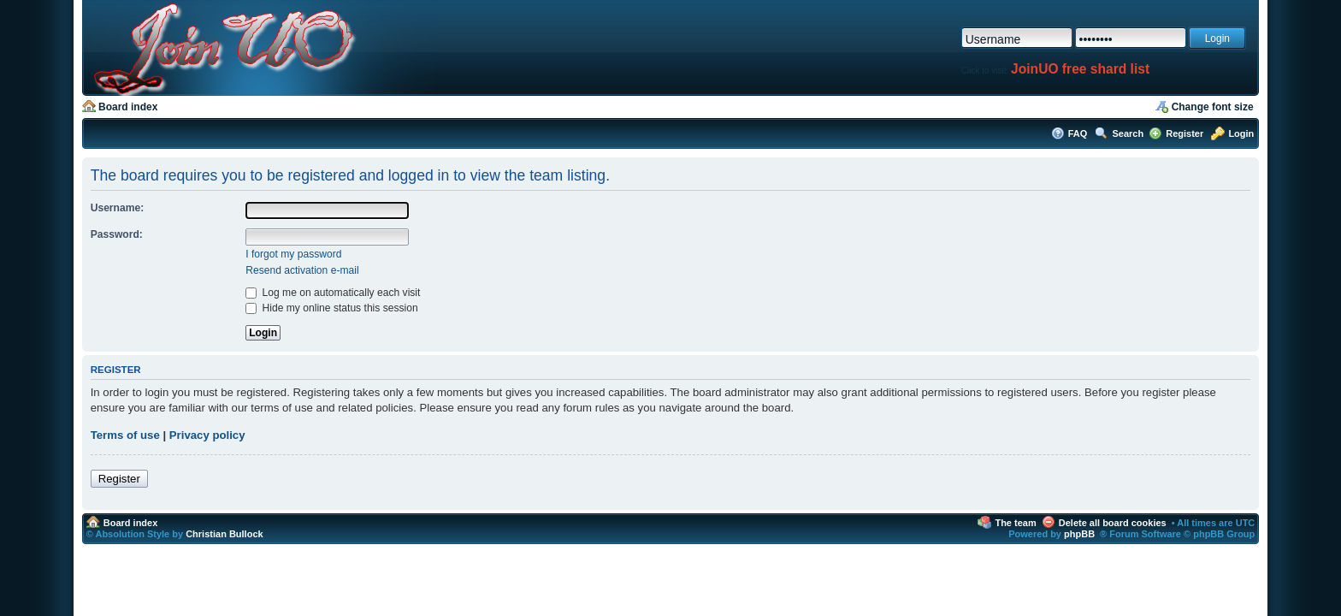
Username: (118, 208)
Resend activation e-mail (301, 270)
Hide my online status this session (331, 308)
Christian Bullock (224, 534)
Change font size (1213, 107)
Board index (127, 107)
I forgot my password (293, 254)
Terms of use (125, 435)
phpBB (1079, 534)
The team (1015, 523)
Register (1184, 133)
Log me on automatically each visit (332, 293)
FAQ (1078, 133)
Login (1241, 133)
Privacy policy (207, 435)
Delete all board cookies (1113, 523)
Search (1127, 133)
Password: (117, 234)
